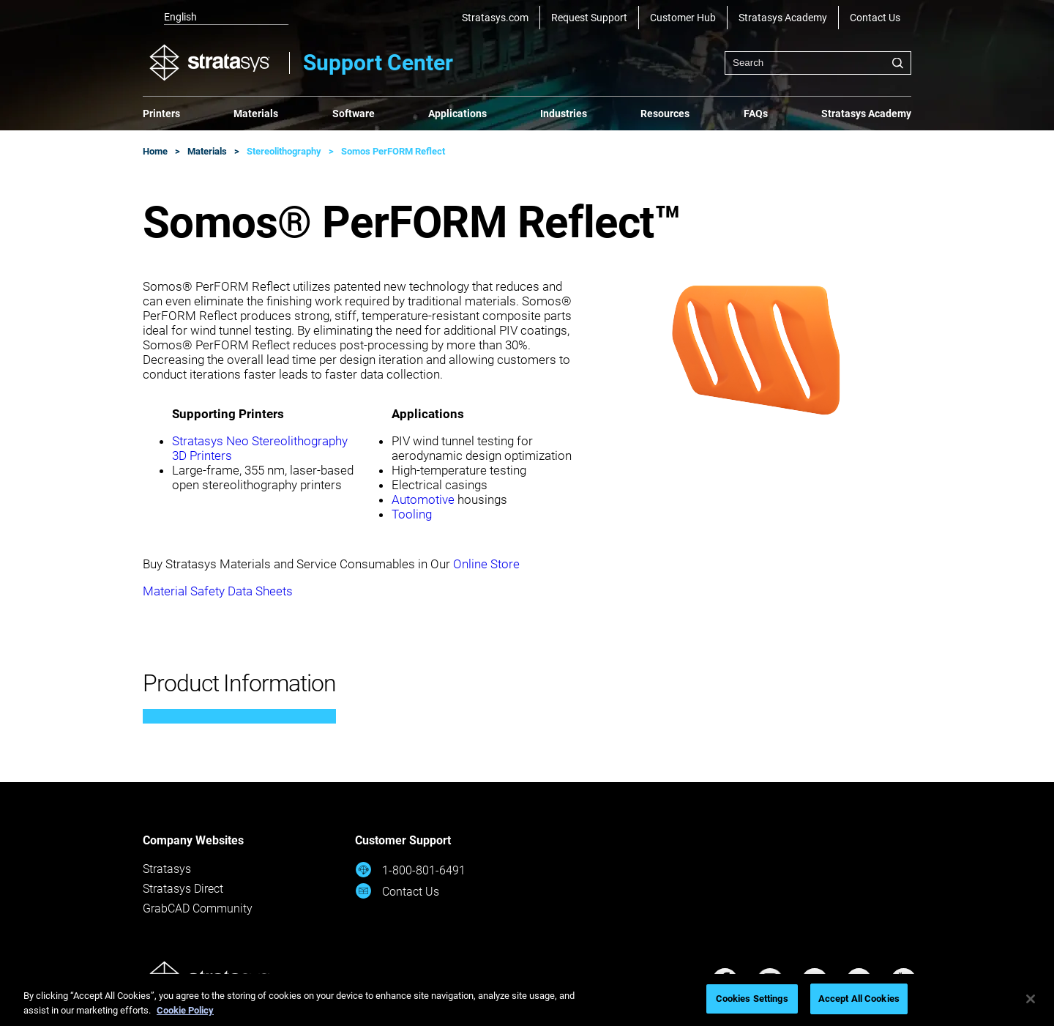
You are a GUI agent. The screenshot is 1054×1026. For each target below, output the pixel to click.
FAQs (756, 113)
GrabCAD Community (198, 908)
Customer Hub (683, 17)
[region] (527, 1000)
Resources (664, 113)
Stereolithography (284, 151)
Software (353, 113)
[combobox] (818, 63)
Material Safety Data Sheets (218, 591)
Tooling (412, 514)
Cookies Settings (752, 998)
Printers (161, 113)
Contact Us (875, 17)
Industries (563, 113)
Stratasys (167, 869)
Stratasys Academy (783, 17)
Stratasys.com (495, 17)
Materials (255, 113)
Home (155, 151)
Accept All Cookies (859, 998)
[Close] (1030, 999)
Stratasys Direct (183, 889)
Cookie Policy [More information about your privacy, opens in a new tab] (185, 1010)
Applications (457, 113)
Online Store (486, 564)
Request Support (589, 17)
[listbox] (216, 17)
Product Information (239, 683)
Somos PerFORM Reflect (393, 151)
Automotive (423, 499)
